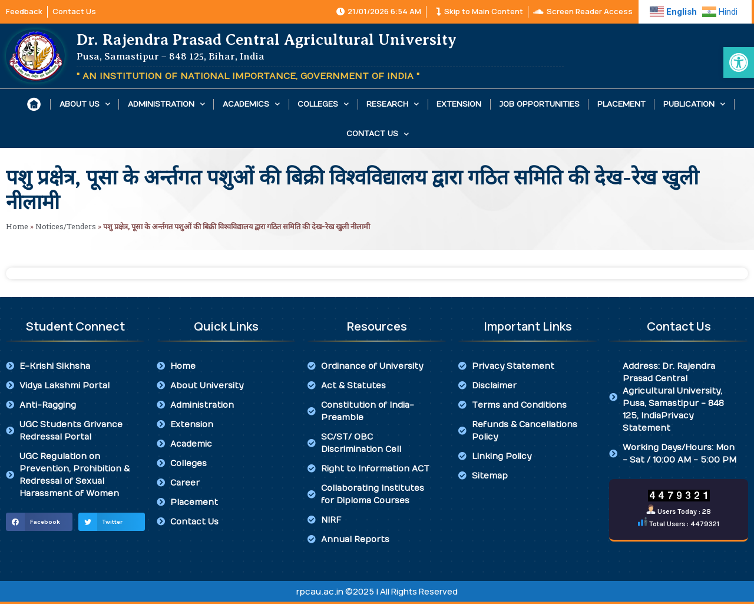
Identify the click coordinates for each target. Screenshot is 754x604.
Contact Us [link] (377, 134)
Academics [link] (251, 104)
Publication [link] (694, 104)
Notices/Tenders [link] (65, 226)
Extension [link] (458, 104)
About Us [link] (84, 104)
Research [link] (392, 104)
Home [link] (17, 226)
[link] (738, 62)
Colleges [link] (323, 104)
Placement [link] (621, 104)
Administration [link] (166, 104)
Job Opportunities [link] (540, 104)
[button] (39, 522)
